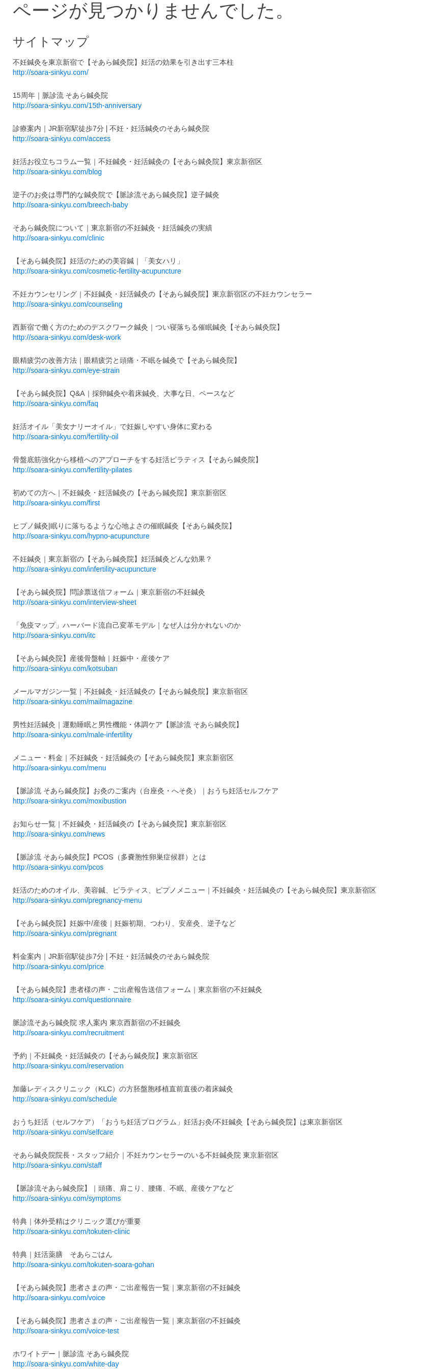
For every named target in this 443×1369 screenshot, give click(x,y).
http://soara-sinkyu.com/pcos (58, 867)
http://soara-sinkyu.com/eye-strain (66, 370)
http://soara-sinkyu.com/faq (55, 403)
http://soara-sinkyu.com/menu (59, 768)
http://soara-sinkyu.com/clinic (58, 238)
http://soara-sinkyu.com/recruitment (68, 1033)
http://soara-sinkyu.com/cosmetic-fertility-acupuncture (97, 271)
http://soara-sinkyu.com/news (59, 834)
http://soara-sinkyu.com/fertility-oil (66, 437)
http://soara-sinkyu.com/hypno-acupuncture (81, 536)
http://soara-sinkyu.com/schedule (65, 1099)
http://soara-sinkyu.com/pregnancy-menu (77, 900)
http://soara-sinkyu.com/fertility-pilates (72, 470)
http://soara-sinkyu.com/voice (59, 1298)
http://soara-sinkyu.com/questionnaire (72, 1000)
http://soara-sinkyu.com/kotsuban (65, 668)
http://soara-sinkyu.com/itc (54, 635)
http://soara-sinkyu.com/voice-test (66, 1331)
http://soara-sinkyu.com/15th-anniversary (77, 105)
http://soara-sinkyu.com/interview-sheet (74, 602)
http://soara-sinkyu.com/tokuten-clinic (71, 1231)
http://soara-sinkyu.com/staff (57, 1165)
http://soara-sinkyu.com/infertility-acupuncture (84, 569)
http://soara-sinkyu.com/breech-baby (70, 205)
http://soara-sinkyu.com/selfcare (63, 1132)
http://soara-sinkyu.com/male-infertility (72, 735)
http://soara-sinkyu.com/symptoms (67, 1198)
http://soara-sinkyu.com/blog (57, 172)
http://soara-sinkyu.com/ (51, 72)
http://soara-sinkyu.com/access (61, 139)
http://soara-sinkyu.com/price (58, 966)
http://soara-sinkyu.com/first (56, 503)
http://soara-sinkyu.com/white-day (66, 1364)
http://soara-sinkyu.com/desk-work (67, 337)
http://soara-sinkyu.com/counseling (68, 304)
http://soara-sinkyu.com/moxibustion (69, 801)
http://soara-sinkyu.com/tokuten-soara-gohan (83, 1264)
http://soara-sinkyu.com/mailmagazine (72, 701)
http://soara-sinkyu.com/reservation (68, 1066)
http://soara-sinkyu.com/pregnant (65, 933)
